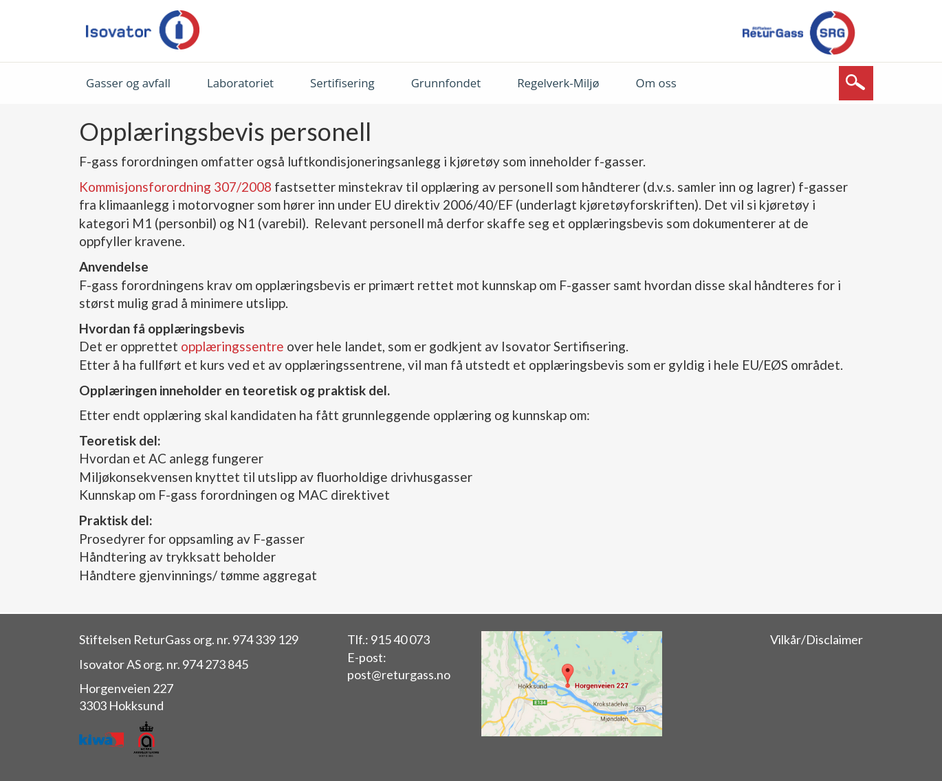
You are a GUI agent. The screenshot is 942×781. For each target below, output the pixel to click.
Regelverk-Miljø (558, 83)
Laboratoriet (240, 83)
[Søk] (856, 83)
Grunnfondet (446, 83)
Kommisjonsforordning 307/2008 (175, 187)
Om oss (656, 83)
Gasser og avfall (128, 83)
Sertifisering (342, 83)
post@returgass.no (398, 674)
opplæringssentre (234, 346)
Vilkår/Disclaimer (816, 639)
